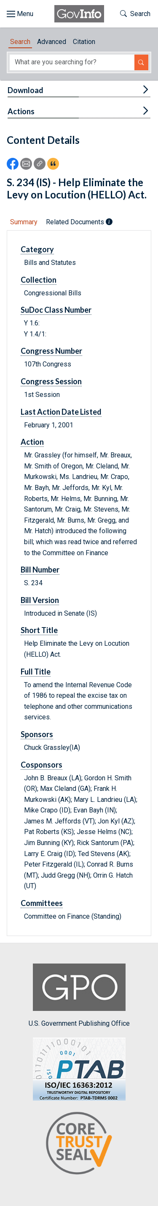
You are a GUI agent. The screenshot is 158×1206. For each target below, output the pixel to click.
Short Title (39, 630)
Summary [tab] (23, 222)
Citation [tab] (84, 42)
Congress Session (51, 381)
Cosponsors (41, 764)
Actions (21, 111)
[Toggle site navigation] (20, 14)
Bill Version (40, 600)
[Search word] (72, 62)
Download (25, 90)
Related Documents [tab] (79, 222)
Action (32, 441)
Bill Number (40, 569)
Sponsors (37, 734)
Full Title (36, 671)
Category (37, 249)
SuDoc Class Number (56, 309)
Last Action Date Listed (61, 411)
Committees (42, 903)
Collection (38, 279)
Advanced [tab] (51, 42)
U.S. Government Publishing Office (79, 995)
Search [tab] (20, 42)
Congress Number (51, 350)
